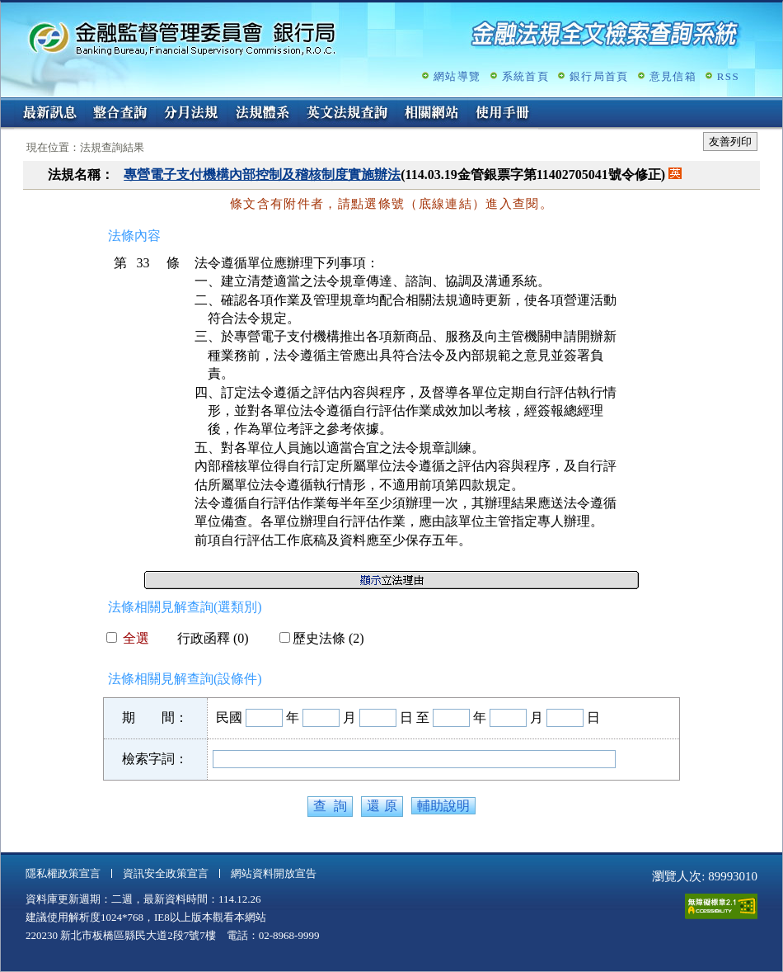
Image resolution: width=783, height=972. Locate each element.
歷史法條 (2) (321, 638)
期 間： (155, 717)
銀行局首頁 (599, 76)
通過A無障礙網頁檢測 (721, 906)
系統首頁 (525, 76)
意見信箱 (672, 76)
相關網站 (431, 113)
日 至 (414, 717)
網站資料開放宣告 (273, 873)
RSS (728, 76)
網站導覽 (457, 76)
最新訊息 (49, 113)
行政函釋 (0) (206, 638)
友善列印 (730, 141)
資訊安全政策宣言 (166, 873)
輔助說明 (443, 806)
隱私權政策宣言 (63, 873)
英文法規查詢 (347, 113)
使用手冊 (502, 113)
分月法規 (191, 113)
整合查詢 (120, 113)
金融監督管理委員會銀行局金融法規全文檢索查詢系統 (182, 37)
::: (6, 104)
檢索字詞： (155, 759)
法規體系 (262, 113)
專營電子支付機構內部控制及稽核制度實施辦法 (262, 175)
